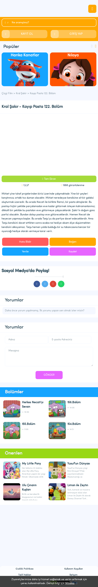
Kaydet (73, 251)
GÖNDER (49, 375)
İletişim (73, 575)
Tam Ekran (50, 179)
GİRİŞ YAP (76, 34)
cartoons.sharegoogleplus (53, 284)
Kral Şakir (21, 93)
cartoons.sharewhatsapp (61, 284)
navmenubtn (92, 9)
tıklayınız (69, 583)
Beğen (72, 242)
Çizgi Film (49, 8)
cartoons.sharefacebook (37, 284)
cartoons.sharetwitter (45, 284)
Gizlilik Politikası (24, 569)
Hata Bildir (25, 242)
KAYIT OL (27, 34)
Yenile (25, 251)
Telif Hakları (24, 575)
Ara (7, 23)
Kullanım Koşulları (73, 569)
